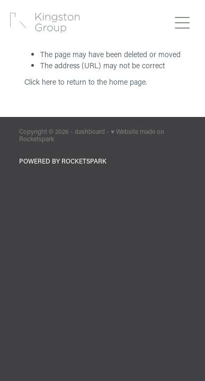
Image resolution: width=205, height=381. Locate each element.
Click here (40, 82)
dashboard (90, 131)
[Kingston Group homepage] (89, 23)
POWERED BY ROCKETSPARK (62, 161)
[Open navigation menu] (182, 22)
